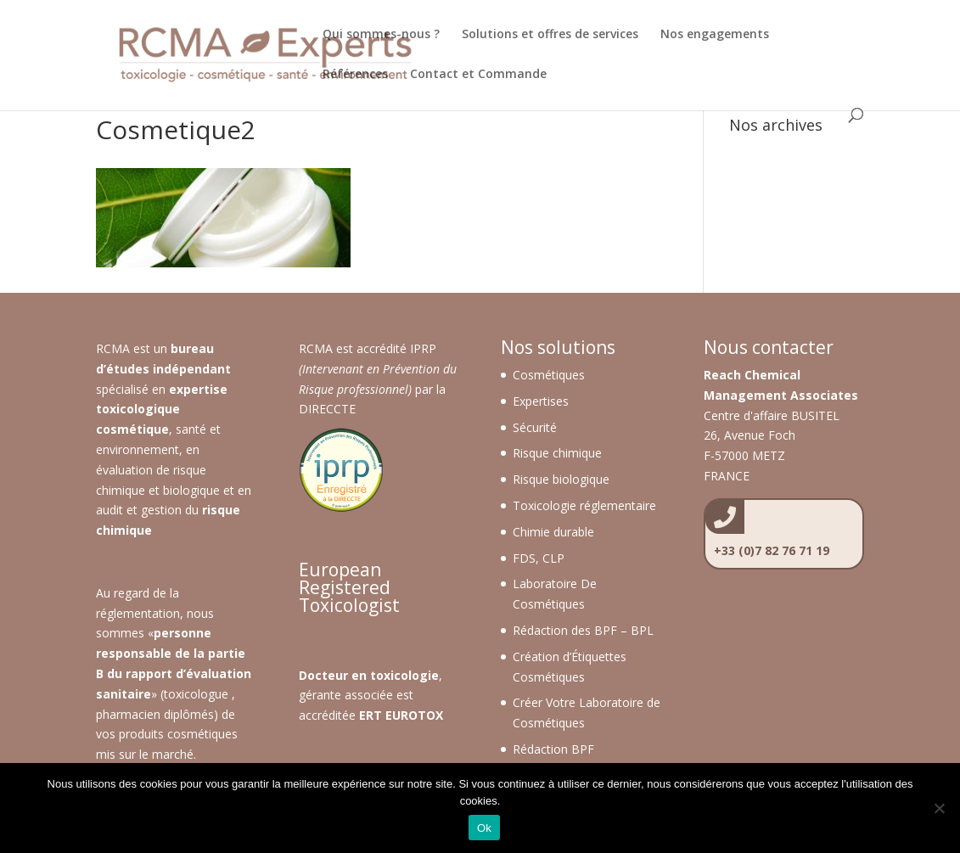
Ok (484, 828)
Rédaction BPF (553, 749)
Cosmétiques (549, 375)
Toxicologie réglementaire (584, 505)
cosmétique (132, 429)
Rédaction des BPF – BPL (583, 630)
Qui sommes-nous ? (381, 35)
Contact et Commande (478, 74)
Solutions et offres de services (550, 35)
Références (355, 74)
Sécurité (535, 427)
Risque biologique (561, 479)
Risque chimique (557, 453)
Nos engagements (714, 35)
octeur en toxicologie (373, 675)
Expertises (541, 401)
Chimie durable (553, 532)
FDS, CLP (538, 558)
